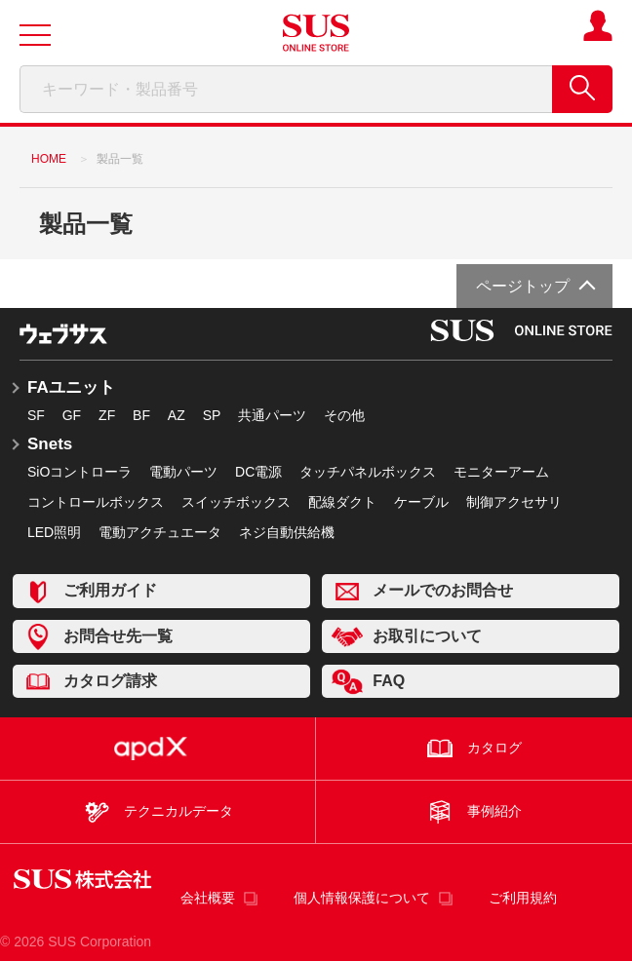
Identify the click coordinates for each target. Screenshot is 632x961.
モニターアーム (501, 472)
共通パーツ (272, 415)
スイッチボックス (236, 502)
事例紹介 (474, 812)
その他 (344, 415)
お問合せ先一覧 (97, 637)
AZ (176, 415)
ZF (107, 415)
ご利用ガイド (89, 591)
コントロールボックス (95, 502)
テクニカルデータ (157, 812)
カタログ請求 (89, 682)
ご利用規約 (523, 897)
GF (71, 415)
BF (141, 415)
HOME (48, 159)
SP (212, 415)
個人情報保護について (362, 897)
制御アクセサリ (514, 502)
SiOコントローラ (79, 472)
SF (36, 415)
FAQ (368, 682)
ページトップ (523, 286)
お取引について (407, 637)
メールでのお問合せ (422, 591)
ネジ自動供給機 (287, 532)
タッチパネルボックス (367, 472)
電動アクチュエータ (160, 532)
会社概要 (207, 897)
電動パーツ (183, 472)
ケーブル (421, 502)
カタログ (474, 748)
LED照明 (54, 532)
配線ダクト (342, 502)
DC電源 (258, 472)
